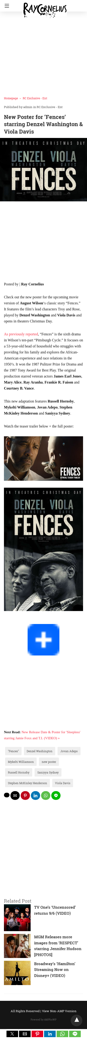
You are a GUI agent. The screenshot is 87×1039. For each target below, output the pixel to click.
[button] (12, 1034)
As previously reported (21, 334)
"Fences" (13, 751)
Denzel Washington (39, 751)
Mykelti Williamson (21, 762)
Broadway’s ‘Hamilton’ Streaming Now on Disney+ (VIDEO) (54, 969)
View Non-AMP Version (59, 1011)
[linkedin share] (35, 795)
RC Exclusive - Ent (35, 98)
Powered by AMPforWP (43, 1019)
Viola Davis (62, 783)
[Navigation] (5, 6)
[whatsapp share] (45, 795)
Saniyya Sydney (48, 772)
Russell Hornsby (18, 772)
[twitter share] (7, 795)
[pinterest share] (25, 795)
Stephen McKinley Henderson (27, 783)
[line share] (56, 795)
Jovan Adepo (69, 751)
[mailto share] (15, 795)
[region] (43, 242)
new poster (49, 762)
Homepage (11, 98)
